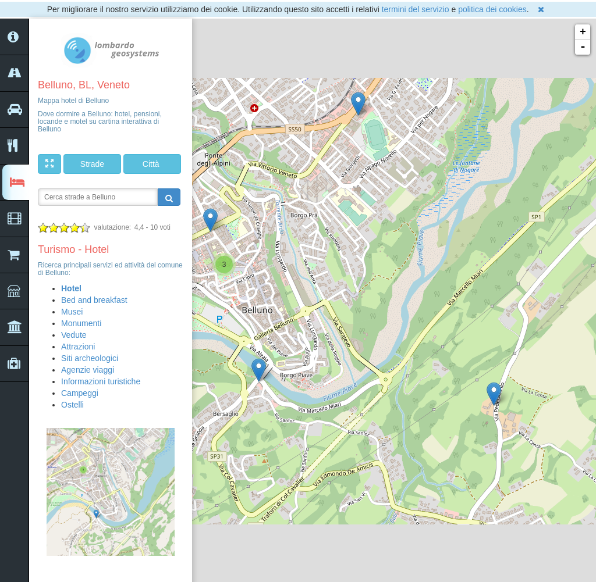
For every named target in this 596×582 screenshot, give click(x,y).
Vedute (74, 335)
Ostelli (72, 404)
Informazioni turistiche (100, 381)
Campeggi (79, 393)
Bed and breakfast (94, 300)
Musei (72, 311)
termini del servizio (415, 9)
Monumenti (81, 323)
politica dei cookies (492, 9)
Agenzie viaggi (87, 369)
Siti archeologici (89, 358)
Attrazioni (78, 346)
